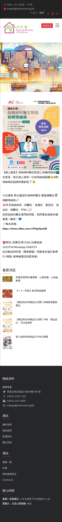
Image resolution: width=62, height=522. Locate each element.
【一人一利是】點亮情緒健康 (31, 290)
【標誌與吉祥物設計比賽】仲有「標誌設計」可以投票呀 (36, 321)
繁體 (41, 12)
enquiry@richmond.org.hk (18, 405)
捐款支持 (47, 25)
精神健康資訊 (9, 473)
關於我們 (7, 424)
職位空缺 (7, 442)
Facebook (7, 479)
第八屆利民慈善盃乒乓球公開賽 (32, 336)
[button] (31, 101)
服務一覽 (7, 462)
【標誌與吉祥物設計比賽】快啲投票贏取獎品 (36, 303)
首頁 (31, 71)
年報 (4, 468)
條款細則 (7, 430)
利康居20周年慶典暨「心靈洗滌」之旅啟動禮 (37, 279)
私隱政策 (7, 436)
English (34, 12)
